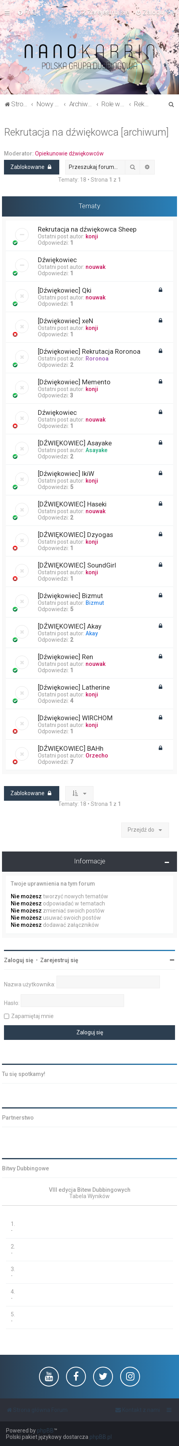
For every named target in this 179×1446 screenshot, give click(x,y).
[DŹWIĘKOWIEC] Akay (69, 626)
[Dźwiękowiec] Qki (64, 290)
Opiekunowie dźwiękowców (69, 153)
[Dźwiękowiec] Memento (74, 382)
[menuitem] (27, 12)
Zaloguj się (18, 960)
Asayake (96, 450)
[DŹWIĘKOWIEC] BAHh (70, 748)
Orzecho (97, 755)
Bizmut (95, 603)
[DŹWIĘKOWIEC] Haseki (72, 504)
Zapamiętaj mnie (32, 1016)
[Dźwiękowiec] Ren (65, 657)
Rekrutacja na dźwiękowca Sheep (87, 229)
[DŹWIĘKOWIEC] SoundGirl (77, 565)
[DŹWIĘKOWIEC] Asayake (75, 443)
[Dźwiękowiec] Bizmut (70, 596)
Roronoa (97, 358)
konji (92, 236)
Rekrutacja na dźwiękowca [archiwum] (86, 132)
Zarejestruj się (59, 960)
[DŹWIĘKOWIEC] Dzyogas (75, 535)
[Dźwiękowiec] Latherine (74, 687)
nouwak (95, 267)
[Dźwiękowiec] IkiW (66, 474)
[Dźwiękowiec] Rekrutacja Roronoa (89, 351)
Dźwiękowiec (57, 260)
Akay (92, 633)
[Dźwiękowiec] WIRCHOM (75, 718)
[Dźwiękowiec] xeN (65, 321)
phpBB (45, 1430)
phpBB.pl (101, 1437)
